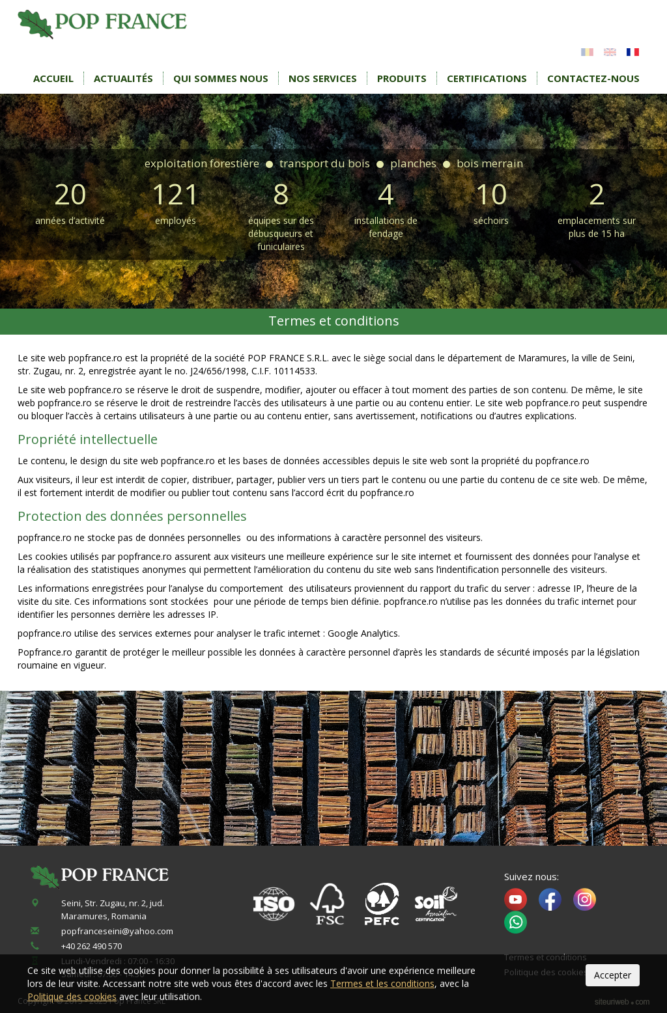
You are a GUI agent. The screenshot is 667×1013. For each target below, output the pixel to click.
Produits (402, 78)
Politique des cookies (72, 996)
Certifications (487, 78)
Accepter (612, 975)
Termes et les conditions (382, 983)
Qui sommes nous (220, 78)
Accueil (53, 78)
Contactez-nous (593, 78)
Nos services (323, 78)
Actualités (123, 78)
